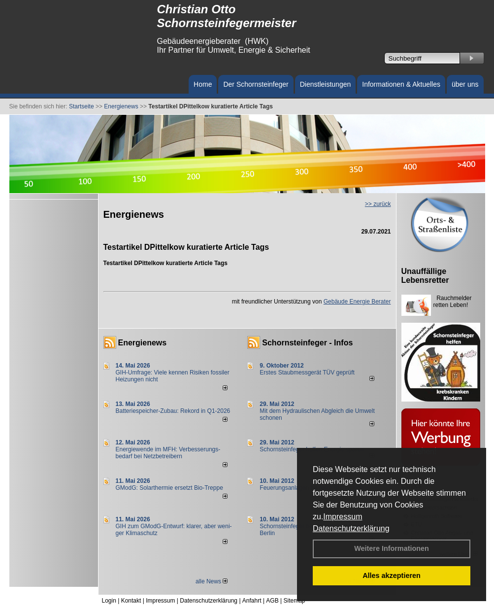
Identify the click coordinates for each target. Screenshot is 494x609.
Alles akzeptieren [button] (391, 575)
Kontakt (131, 600)
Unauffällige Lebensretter (425, 275)
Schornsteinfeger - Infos (307, 342)
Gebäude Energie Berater (357, 301)
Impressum (342, 516)
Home (203, 84)
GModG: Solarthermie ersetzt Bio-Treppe (169, 487)
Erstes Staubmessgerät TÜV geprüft (307, 372)
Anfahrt (252, 600)
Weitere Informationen (391, 548)
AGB (272, 600)
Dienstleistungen (325, 84)
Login (109, 600)
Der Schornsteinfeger (255, 84)
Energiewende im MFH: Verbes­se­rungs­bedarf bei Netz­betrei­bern (168, 453)
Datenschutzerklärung (351, 528)
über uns (465, 84)
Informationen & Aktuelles (401, 84)
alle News (212, 581)
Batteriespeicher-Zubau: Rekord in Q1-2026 (173, 410)
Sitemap (294, 600)
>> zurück (378, 204)
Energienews (142, 342)
